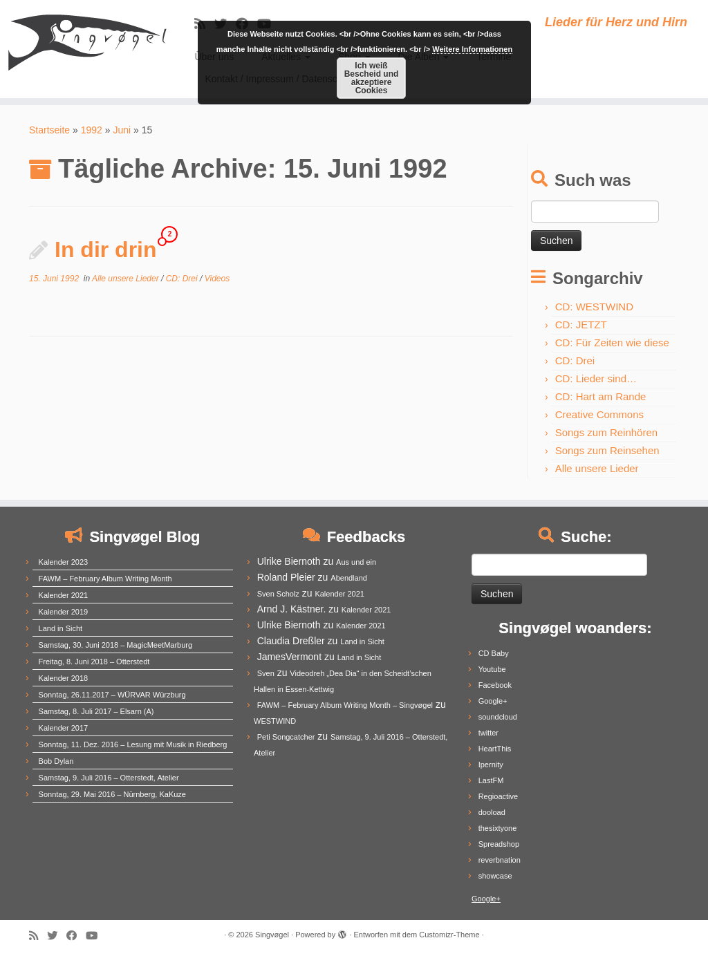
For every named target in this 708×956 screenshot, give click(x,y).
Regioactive (498, 796)
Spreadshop (498, 844)
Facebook (495, 685)
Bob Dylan (56, 761)
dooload (491, 812)
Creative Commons (599, 414)
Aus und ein (356, 562)
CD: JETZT (581, 324)
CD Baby (493, 653)
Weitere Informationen (472, 49)
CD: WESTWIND (594, 306)
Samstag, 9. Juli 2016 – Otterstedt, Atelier (109, 778)
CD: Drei (183, 278)
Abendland (348, 578)
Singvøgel (272, 934)
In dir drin (106, 249)
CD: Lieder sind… (596, 378)
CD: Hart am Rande (600, 396)
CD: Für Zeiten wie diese (612, 342)
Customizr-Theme (449, 934)
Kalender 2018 (63, 678)
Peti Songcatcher (286, 737)
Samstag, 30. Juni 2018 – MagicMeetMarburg (116, 645)
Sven (265, 673)
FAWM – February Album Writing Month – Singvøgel (345, 705)
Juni (122, 129)
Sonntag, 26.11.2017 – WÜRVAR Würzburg (112, 695)
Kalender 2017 (63, 728)
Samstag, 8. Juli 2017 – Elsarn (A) (96, 711)
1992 (91, 129)
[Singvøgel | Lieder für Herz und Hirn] (83, 41)
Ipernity (490, 764)
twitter (488, 733)
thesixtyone (497, 828)
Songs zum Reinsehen (607, 450)
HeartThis (495, 748)
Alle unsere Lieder (126, 278)
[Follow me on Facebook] (76, 935)
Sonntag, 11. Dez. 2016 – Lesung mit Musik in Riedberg (133, 744)
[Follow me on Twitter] (56, 935)
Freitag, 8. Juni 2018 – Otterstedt (94, 661)
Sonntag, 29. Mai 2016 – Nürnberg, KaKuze (112, 794)
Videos (217, 278)
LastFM (491, 780)
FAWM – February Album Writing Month (105, 578)
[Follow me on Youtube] (96, 935)
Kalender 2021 (63, 595)
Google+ (492, 701)
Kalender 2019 (63, 612)
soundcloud (497, 717)
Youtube (492, 669)
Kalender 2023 (63, 562)
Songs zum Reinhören (606, 432)
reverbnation (499, 860)
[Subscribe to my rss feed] (38, 935)
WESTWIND (275, 721)
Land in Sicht (61, 628)
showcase (495, 876)
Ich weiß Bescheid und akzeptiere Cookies (371, 78)
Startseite (49, 129)
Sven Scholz (278, 594)
